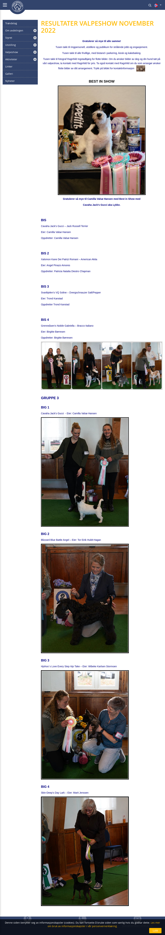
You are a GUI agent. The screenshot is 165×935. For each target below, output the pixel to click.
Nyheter (10, 81)
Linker (8, 66)
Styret (8, 37)
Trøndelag (11, 23)
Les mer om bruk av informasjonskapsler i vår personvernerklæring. (104, 924)
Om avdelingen (14, 30)
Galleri (9, 73)
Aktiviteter (11, 59)
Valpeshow (11, 52)
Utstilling (10, 45)
